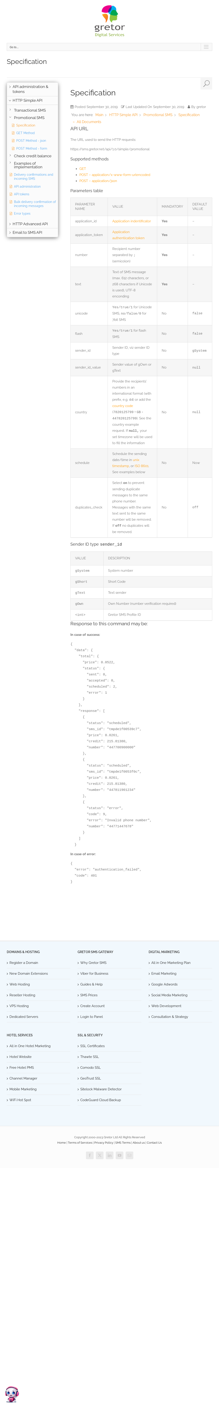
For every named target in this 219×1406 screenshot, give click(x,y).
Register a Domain (23, 962)
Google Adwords (164, 984)
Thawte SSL (89, 1056)
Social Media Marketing (169, 995)
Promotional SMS (29, 118)
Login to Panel (91, 1016)
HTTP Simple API (27, 100)
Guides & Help (91, 984)
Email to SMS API (27, 232)
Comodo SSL (90, 1067)
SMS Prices (88, 995)
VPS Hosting (19, 1005)
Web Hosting (19, 984)
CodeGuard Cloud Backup (100, 1100)
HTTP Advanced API (30, 224)
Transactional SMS (30, 110)
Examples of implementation (28, 165)
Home (61, 1142)
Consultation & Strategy (169, 1016)
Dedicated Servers (23, 1016)
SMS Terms (123, 1142)
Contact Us (154, 1142)
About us (139, 1142)
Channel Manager (23, 1078)
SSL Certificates (92, 1046)
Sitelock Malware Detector (101, 1089)
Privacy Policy (103, 1142)
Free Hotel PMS (21, 1067)
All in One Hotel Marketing (30, 1046)
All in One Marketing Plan (171, 962)
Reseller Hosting (22, 995)
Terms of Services (80, 1142)
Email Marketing (163, 973)
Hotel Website (20, 1056)
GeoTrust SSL (90, 1078)
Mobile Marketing (23, 1089)
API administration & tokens (30, 89)
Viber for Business (94, 973)
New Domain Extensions (28, 973)
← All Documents (86, 122)
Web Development (166, 1005)
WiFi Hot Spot (20, 1100)
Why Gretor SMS (93, 962)
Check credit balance (32, 156)
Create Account (92, 1005)
